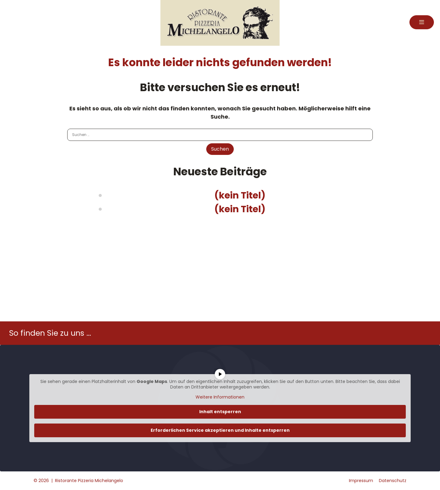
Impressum (361, 480)
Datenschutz (392, 480)
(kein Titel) (240, 195)
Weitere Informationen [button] (220, 397)
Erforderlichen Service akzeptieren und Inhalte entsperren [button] (220, 430)
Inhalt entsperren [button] (220, 412)
